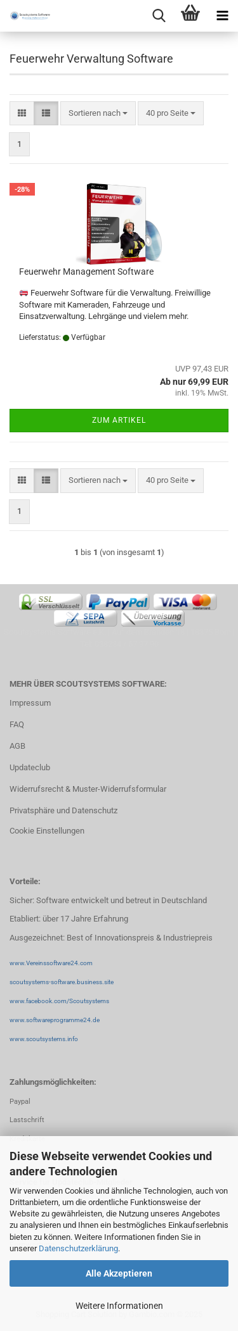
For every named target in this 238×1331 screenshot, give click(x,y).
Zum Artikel (119, 420)
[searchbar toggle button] (159, 16)
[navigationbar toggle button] (222, 16)
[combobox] (98, 113)
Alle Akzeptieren (119, 1273)
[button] (22, 113)
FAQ (17, 724)
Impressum (30, 703)
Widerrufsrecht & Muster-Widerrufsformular (88, 789)
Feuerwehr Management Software (86, 271)
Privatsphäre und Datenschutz (63, 810)
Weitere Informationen (119, 1306)
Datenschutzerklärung (78, 1248)
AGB (17, 746)
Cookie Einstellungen (47, 830)
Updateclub (30, 767)
